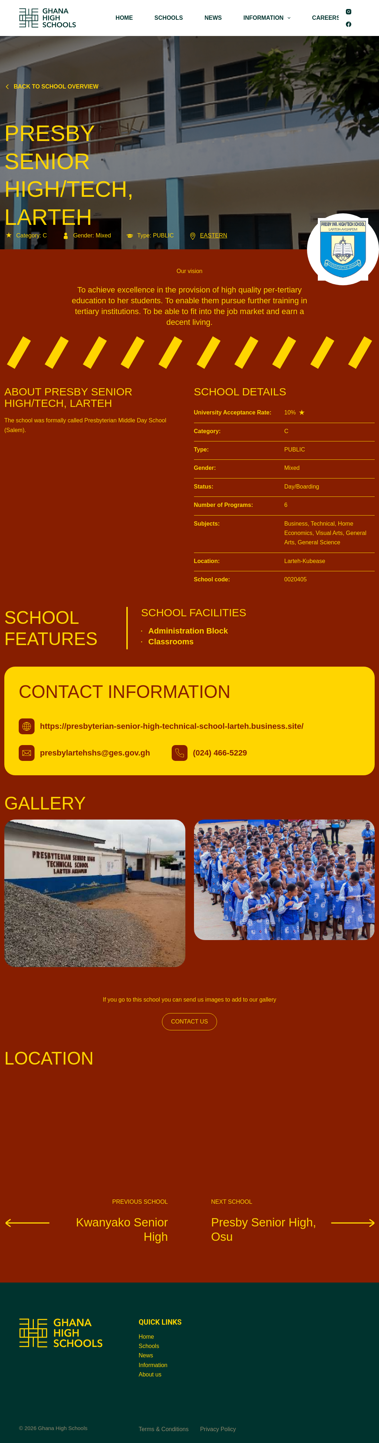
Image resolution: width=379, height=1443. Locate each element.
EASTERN (207, 235)
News (146, 1355)
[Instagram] (348, 11)
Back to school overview (51, 86)
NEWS (213, 18)
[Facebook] (348, 24)
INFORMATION (268, 18)
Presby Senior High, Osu (293, 1229)
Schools (149, 1346)
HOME (124, 18)
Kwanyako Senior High (86, 1229)
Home (146, 1337)
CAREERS (326, 18)
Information (153, 1365)
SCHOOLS (168, 18)
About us (150, 1374)
